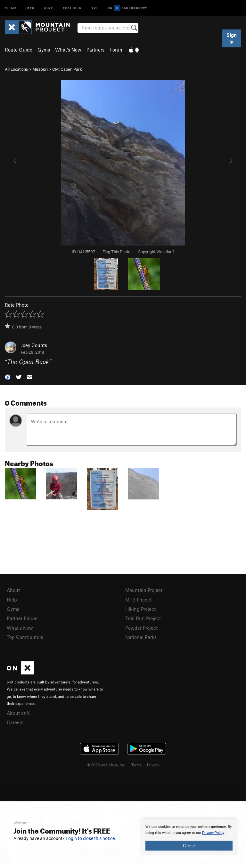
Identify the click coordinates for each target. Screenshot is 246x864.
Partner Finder (22, 618)
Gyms (43, 49)
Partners (95, 49)
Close (189, 845)
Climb (11, 8)
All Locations (16, 69)
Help (12, 599)
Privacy (153, 765)
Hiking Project (140, 609)
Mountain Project (143, 590)
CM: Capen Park (67, 69)
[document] (189, 837)
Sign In (231, 38)
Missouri (40, 69)
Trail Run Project (143, 618)
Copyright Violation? (156, 251)
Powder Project (141, 628)
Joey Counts (34, 345)
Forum (117, 49)
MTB (31, 8)
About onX (18, 713)
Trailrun (72, 8)
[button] (8, 376)
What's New (68, 49)
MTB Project (138, 599)
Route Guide (18, 49)
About (13, 590)
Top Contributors (25, 637)
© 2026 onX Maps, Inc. (106, 765)
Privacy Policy (213, 833)
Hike (48, 8)
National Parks (141, 637)
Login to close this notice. (91, 838)
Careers (15, 722)
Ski (94, 8)
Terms (136, 765)
